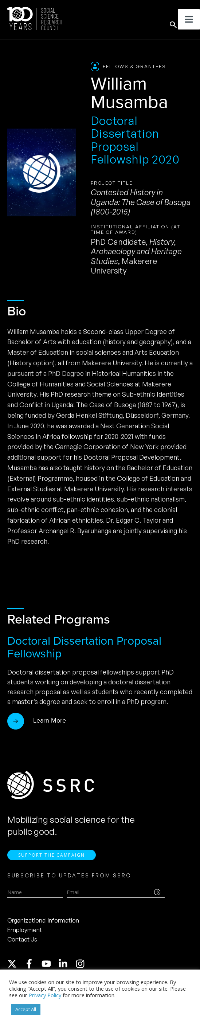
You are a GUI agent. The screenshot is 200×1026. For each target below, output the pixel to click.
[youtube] (50, 968)
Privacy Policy (45, 995)
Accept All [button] (25, 1009)
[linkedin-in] (66, 968)
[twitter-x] (15, 968)
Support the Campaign (51, 860)
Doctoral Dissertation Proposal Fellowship (84, 647)
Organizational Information (43, 925)
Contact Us (22, 944)
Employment (24, 934)
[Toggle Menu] (189, 19)
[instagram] (81, 968)
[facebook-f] (32, 968)
